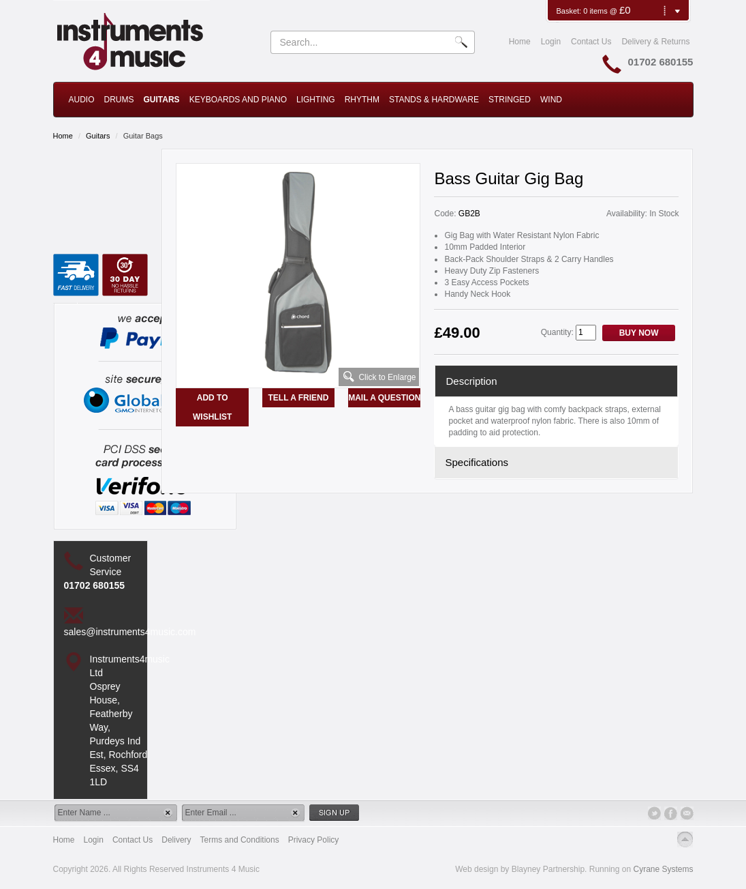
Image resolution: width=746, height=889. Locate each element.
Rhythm (362, 99)
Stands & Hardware (434, 99)
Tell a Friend (298, 398)
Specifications (476, 462)
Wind (551, 99)
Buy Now (639, 333)
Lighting (315, 99)
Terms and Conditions (239, 840)
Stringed (509, 99)
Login (551, 41)
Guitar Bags (143, 136)
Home (520, 41)
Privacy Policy (313, 840)
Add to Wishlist (212, 407)
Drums (119, 99)
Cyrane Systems (663, 869)
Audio (82, 99)
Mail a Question (384, 398)
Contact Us (591, 41)
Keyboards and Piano (238, 99)
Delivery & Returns (655, 41)
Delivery (176, 840)
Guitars (162, 99)
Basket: (569, 11)
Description (471, 381)
